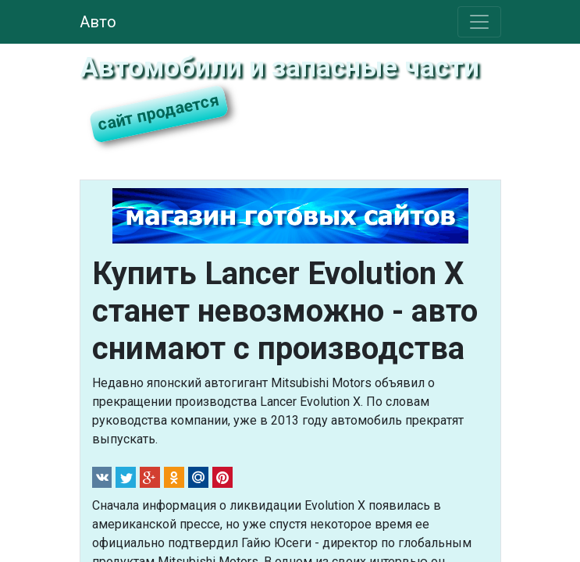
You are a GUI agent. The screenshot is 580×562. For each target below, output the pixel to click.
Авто (98, 21)
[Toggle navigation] (479, 21)
